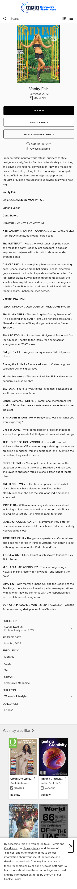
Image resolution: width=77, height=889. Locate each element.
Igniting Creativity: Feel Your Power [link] (52, 778)
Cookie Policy (12, 879)
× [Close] (71, 846)
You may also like (19, 731)
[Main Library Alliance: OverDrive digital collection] (38, 7)
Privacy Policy (31, 848)
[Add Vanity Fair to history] (39, 144)
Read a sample (39, 122)
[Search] (5, 18)
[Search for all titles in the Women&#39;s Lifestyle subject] (38, 696)
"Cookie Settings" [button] (52, 866)
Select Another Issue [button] (39, 134)
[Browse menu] (71, 18)
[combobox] (31, 19)
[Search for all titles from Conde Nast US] (38, 628)
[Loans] (64, 19)
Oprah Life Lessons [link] (21, 778)
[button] (38, 110)
